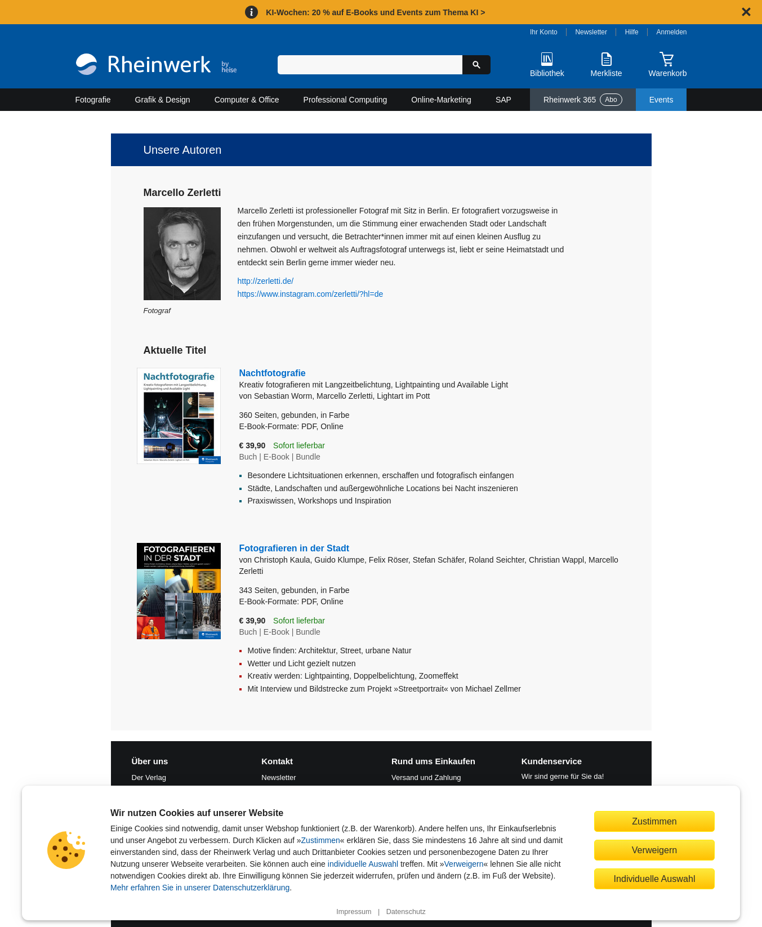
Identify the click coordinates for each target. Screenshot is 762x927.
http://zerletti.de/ (266, 281)
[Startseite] (156, 65)
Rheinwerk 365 (582, 99)
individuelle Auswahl (363, 863)
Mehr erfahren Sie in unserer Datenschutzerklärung (199, 887)
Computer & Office (247, 99)
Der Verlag (149, 777)
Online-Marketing (441, 99)
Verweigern (464, 863)
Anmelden (672, 32)
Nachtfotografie (378, 379)
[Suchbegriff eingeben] (370, 64)
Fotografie (93, 99)
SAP (503, 99)
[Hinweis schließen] (746, 12)
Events (661, 99)
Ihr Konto (544, 32)
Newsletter (591, 32)
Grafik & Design (162, 99)
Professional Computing (345, 99)
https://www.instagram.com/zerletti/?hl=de (311, 293)
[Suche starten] (476, 64)
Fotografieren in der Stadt (294, 548)
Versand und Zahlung (426, 777)
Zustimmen (320, 840)
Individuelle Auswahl (655, 878)
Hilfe (632, 32)
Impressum (353, 912)
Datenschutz (406, 912)
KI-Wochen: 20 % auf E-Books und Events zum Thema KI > (375, 12)
